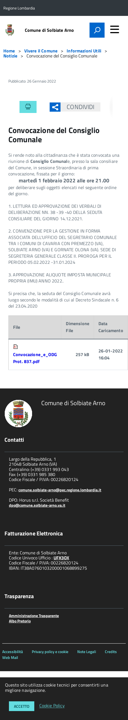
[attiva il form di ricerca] (97, 30)
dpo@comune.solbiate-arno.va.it (37, 505)
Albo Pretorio (20, 621)
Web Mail (10, 657)
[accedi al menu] (114, 29)
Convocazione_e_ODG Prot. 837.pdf (35, 358)
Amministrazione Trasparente (34, 615)
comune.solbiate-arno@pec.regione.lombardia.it (59, 490)
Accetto (21, 706)
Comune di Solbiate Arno (49, 30)
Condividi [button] (77, 107)
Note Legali (86, 651)
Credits (111, 651)
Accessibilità (12, 651)
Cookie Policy (52, 705)
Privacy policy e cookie (50, 651)
